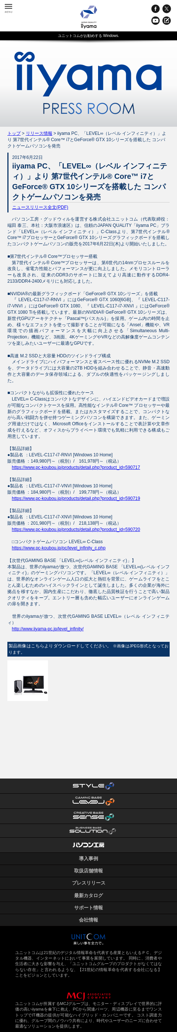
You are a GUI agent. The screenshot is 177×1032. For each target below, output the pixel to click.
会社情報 (88, 920)
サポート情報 (88, 907)
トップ (14, 133)
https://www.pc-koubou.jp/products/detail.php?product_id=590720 (76, 529)
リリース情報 (39, 133)
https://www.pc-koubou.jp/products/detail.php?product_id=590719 (76, 498)
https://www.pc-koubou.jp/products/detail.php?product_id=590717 (76, 467)
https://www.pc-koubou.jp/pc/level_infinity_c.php (58, 548)
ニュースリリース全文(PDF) (40, 207)
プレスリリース (88, 883)
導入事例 (88, 858)
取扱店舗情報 (88, 870)
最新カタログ (88, 895)
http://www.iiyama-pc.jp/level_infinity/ (48, 628)
